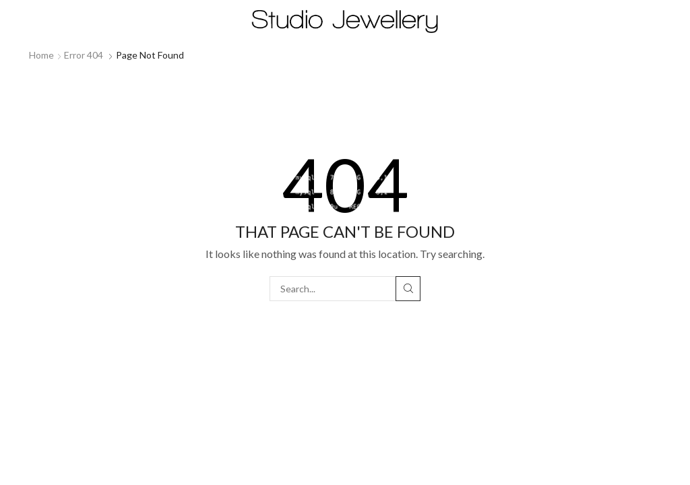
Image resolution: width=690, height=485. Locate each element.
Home (41, 55)
